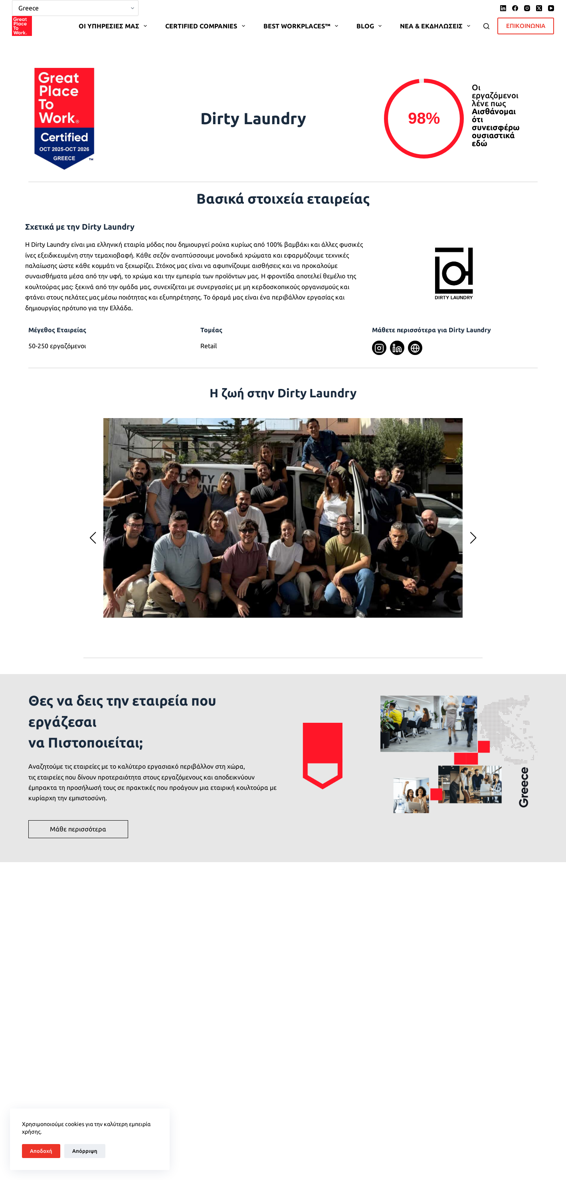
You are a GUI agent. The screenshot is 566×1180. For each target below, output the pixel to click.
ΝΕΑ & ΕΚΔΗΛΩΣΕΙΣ (436, 26)
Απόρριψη (84, 1151)
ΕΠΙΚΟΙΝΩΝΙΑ (525, 25)
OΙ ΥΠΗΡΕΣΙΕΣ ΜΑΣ (114, 26)
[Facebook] (515, 8)
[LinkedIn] (503, 8)
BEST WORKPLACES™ (302, 26)
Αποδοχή (41, 1151)
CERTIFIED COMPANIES (206, 26)
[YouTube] (551, 8)
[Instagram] (527, 8)
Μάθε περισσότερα (78, 829)
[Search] (486, 26)
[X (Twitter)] (539, 8)
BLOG (370, 26)
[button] (92, 538)
